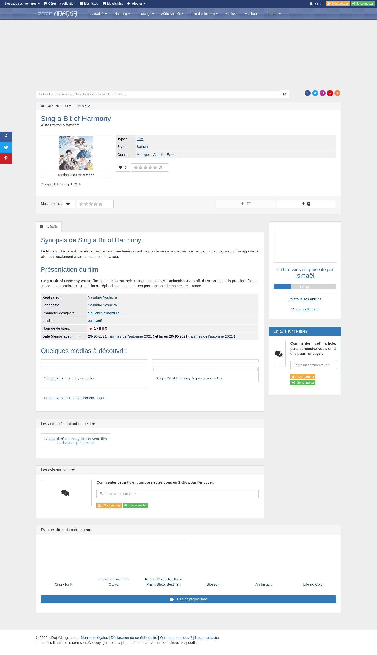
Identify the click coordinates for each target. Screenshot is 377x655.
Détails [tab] (52, 227)
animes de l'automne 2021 (131, 336)
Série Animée (172, 14)
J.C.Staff (95, 321)
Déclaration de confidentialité (134, 638)
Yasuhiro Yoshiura (102, 297)
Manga (147, 14)
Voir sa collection (305, 309)
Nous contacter (207, 638)
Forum (274, 14)
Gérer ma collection (61, 3)
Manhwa (231, 14)
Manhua (251, 14)
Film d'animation (204, 14)
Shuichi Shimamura (103, 313)
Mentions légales (94, 638)
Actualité (98, 14)
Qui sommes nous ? (176, 638)
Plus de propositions (191, 599)
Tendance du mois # (76, 175)
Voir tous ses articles (304, 299)
